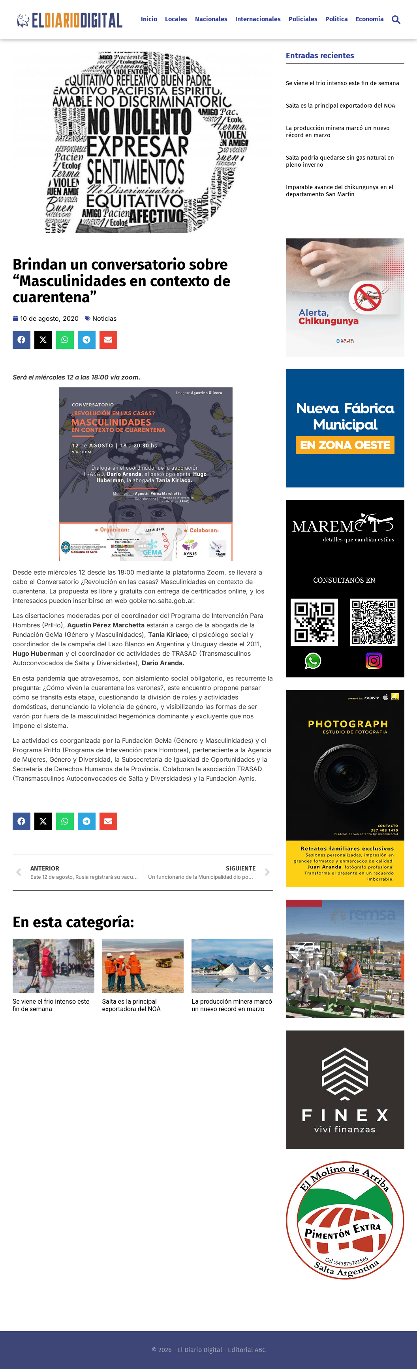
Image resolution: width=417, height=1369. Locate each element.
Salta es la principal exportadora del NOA (131, 1005)
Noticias (104, 318)
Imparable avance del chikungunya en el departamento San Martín (339, 191)
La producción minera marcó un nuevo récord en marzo (232, 1005)
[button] (396, 19)
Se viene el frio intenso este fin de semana (51, 1005)
